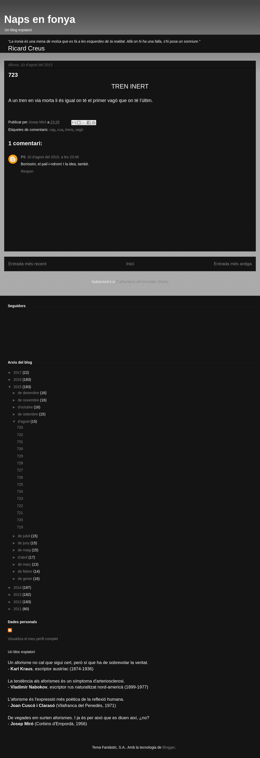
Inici (130, 263)
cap (52, 130)
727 (20, 470)
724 (20, 491)
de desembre (29, 393)
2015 (18, 387)
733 (20, 427)
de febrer (25, 571)
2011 (18, 609)
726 (20, 477)
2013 (18, 594)
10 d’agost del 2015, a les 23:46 (53, 157)
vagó (79, 130)
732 (20, 435)
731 (20, 442)
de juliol (24, 536)
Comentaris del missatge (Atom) (142, 282)
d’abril (23, 557)
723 (20, 498)
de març (25, 564)
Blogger (168, 747)
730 (20, 449)
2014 (18, 587)
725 (20, 484)
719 (20, 527)
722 (20, 506)
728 (20, 463)
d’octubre (26, 407)
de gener (25, 579)
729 (20, 456)
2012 (18, 602)
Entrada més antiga (233, 263)
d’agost (24, 421)
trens (69, 130)
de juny (24, 543)
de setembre (28, 414)
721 (20, 513)
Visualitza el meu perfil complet (33, 639)
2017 (18, 372)
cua (60, 130)
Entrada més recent (27, 263)
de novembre (29, 400)
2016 (18, 379)
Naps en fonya (39, 19)
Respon (27, 171)
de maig (25, 550)
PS (23, 157)
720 (20, 520)
